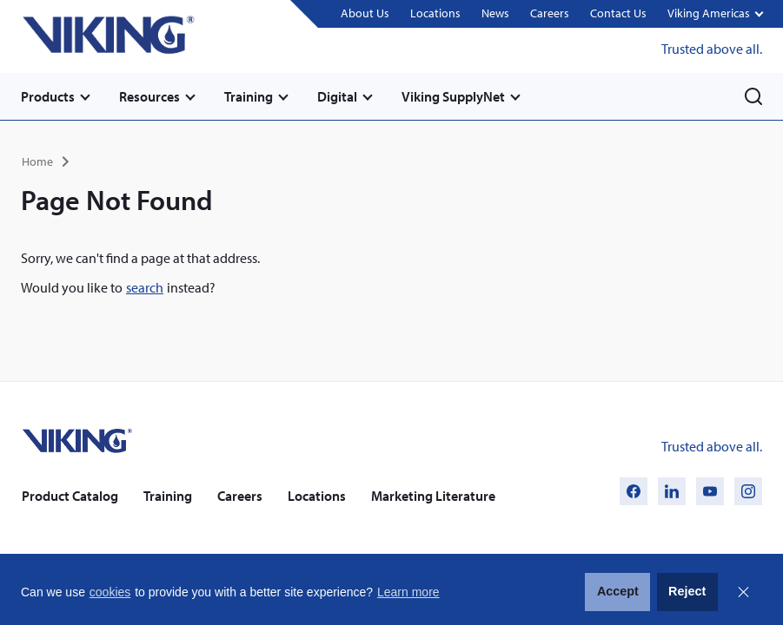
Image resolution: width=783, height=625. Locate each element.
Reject (687, 591)
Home (37, 161)
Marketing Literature (433, 495)
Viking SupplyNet (453, 96)
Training (248, 96)
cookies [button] (110, 592)
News (495, 13)
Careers (549, 13)
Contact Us (618, 13)
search (144, 287)
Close (743, 592)
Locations (435, 13)
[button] (714, 14)
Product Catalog (70, 495)
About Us (365, 13)
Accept (618, 591)
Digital (337, 96)
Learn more (408, 592)
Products (48, 96)
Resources (149, 96)
